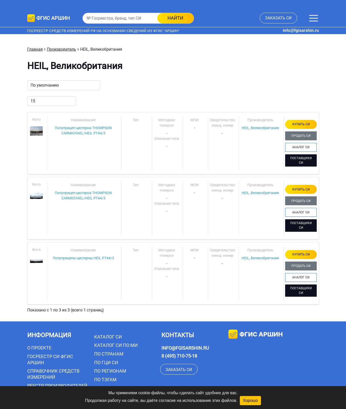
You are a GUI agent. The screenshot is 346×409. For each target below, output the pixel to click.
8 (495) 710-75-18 (179, 356)
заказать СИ (278, 18)
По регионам (110, 371)
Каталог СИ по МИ (116, 345)
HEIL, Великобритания (260, 128)
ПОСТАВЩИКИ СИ (301, 160)
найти (175, 18)
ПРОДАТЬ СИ (301, 136)
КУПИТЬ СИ (301, 124)
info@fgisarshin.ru (301, 30)
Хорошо (250, 400)
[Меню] (313, 18)
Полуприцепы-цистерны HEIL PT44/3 (83, 258)
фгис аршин (255, 335)
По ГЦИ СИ (106, 362)
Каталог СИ (108, 336)
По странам (108, 354)
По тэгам (105, 379)
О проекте (39, 347)
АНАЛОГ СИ (301, 147)
